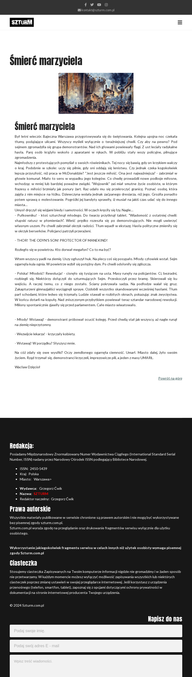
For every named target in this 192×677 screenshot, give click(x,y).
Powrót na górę (170, 378)
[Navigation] (180, 22)
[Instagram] (106, 5)
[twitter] (92, 5)
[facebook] (85, 5)
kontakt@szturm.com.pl (98, 10)
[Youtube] (99, 5)
